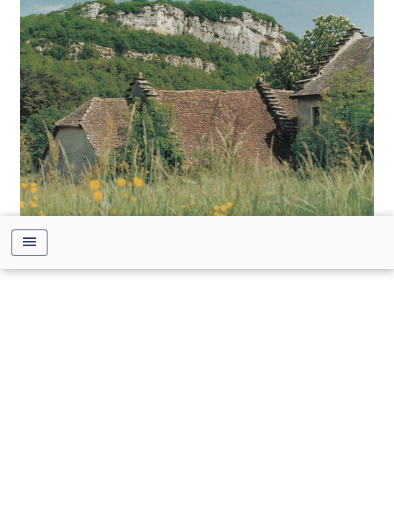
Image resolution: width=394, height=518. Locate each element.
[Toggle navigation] (29, 243)
